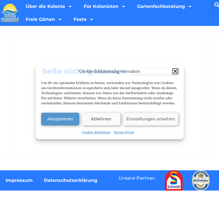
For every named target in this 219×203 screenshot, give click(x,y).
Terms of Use (123, 132)
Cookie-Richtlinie (96, 132)
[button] (175, 71)
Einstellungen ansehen (150, 119)
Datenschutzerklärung (70, 180)
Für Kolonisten (105, 6)
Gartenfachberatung (164, 6)
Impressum (19, 180)
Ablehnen (101, 119)
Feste (84, 19)
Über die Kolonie (49, 6)
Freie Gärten (44, 19)
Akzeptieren (60, 119)
